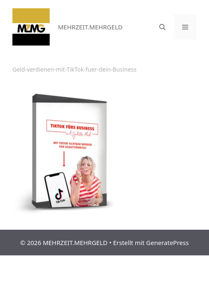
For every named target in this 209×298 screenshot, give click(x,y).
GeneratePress (167, 242)
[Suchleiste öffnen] (162, 26)
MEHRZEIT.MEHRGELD (90, 27)
